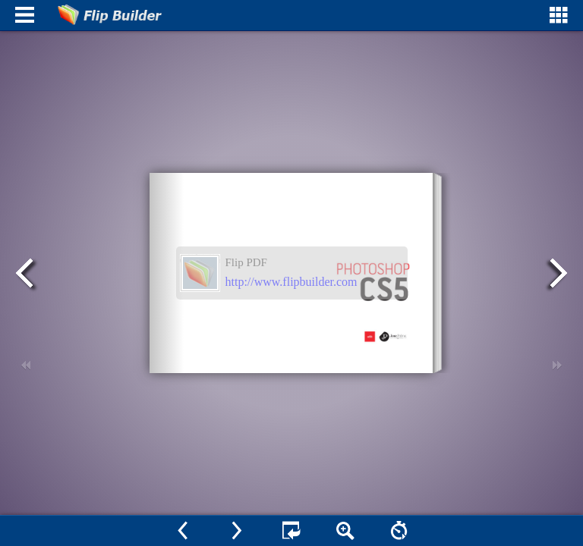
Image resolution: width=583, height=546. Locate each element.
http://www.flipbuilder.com (291, 281)
